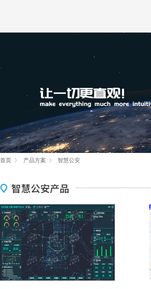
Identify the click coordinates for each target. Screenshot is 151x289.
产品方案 (34, 160)
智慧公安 (69, 160)
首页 (5, 160)
